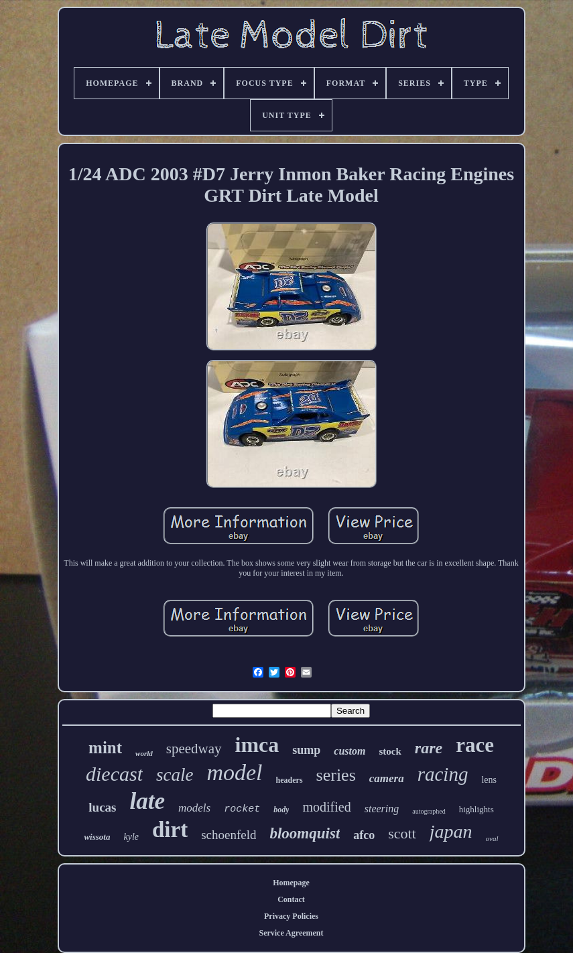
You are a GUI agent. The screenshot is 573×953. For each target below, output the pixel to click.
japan (451, 831)
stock (390, 751)
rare (428, 748)
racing (443, 774)
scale (174, 775)
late (146, 801)
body (281, 809)
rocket (242, 809)
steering (382, 808)
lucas (102, 807)
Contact (291, 899)
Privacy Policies (291, 916)
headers (289, 780)
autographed (428, 811)
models (194, 808)
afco (364, 835)
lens (489, 780)
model (234, 772)
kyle (131, 837)
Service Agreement (291, 933)
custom (349, 751)
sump (306, 750)
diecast (114, 774)
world (144, 753)
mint (105, 748)
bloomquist (304, 833)
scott (402, 833)
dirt (170, 830)
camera (386, 778)
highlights (476, 809)
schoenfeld (228, 835)
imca (257, 745)
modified (326, 807)
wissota (97, 837)
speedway (194, 749)
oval (492, 838)
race (475, 745)
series (336, 775)
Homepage (291, 882)
